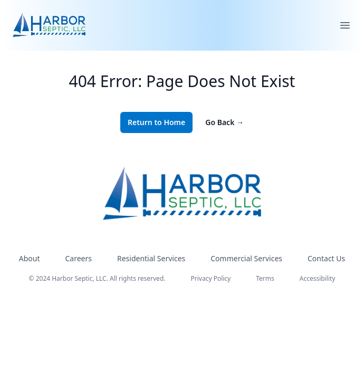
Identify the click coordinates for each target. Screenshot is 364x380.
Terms (265, 278)
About (29, 258)
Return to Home (156, 122)
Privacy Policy (211, 278)
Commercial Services (246, 258)
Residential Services (151, 258)
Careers (78, 258)
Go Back (224, 122)
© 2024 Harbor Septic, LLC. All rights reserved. (97, 278)
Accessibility (318, 278)
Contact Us (326, 258)
